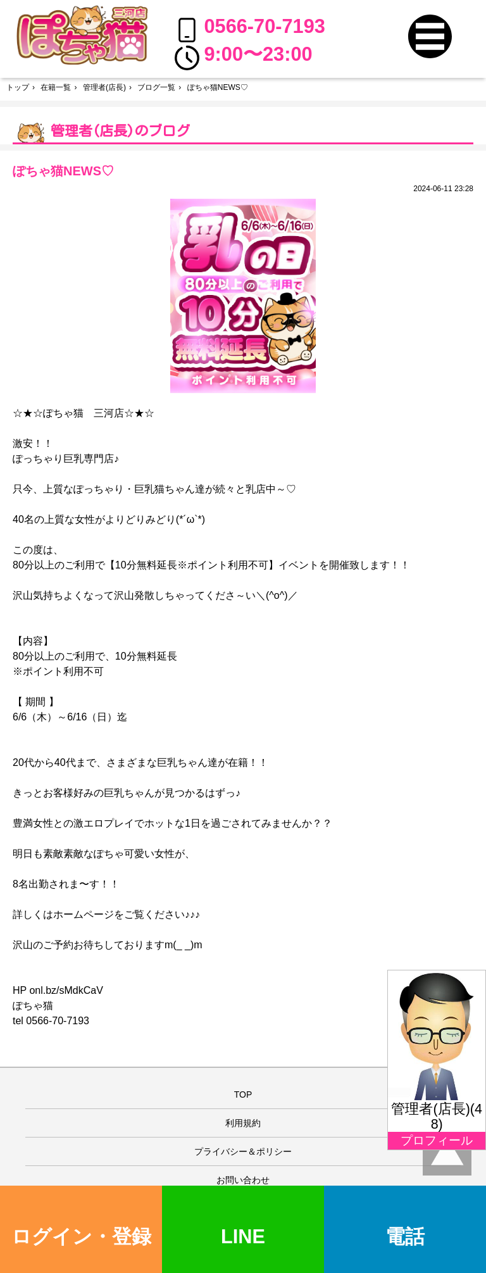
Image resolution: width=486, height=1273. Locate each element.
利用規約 (243, 1123)
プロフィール (437, 1140)
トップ (17, 87)
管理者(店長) (104, 87)
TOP (243, 1094)
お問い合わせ (243, 1180)
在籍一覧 (55, 87)
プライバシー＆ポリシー (243, 1151)
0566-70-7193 (250, 28)
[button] (430, 36)
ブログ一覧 (156, 87)
